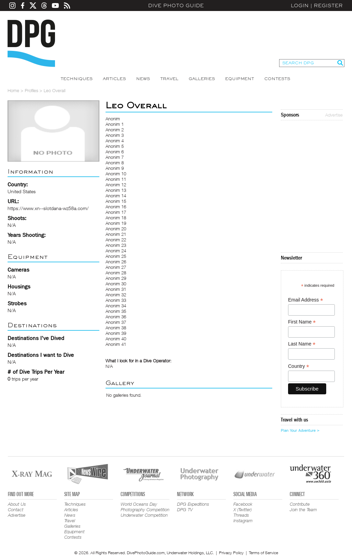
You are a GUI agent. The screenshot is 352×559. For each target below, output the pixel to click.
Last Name (302, 344)
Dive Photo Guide (176, 5)
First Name (302, 322)
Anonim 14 (116, 195)
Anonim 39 (116, 333)
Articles (114, 78)
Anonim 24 (116, 250)
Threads (241, 515)
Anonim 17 (116, 212)
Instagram (243, 520)
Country (298, 366)
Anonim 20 (116, 228)
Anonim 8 (115, 162)
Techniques (76, 78)
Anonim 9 (115, 168)
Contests (277, 78)
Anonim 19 (116, 223)
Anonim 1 (115, 124)
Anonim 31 (116, 289)
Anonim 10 (116, 173)
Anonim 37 (116, 322)
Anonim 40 (116, 338)
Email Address (305, 300)
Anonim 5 (115, 146)
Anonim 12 (116, 184)
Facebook (242, 504)
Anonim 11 (116, 179)
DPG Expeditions (193, 504)
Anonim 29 (116, 278)
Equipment (239, 78)
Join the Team (303, 509)
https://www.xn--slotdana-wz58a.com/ (48, 208)
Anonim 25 (116, 256)
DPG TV (185, 509)
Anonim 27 (116, 267)
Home (13, 90)
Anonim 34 (116, 305)
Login (300, 5)
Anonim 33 (116, 300)
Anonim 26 (116, 261)
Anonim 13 (116, 190)
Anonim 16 (116, 206)
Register (328, 5)
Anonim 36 (116, 316)
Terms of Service (263, 552)
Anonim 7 (115, 157)
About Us (17, 504)
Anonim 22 (116, 239)
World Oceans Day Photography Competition (145, 506)
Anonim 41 (116, 344)
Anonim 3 (115, 135)
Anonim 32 (116, 294)
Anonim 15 (116, 201)
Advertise (334, 115)
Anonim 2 (115, 129)
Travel (169, 78)
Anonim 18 (116, 217)
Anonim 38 (116, 327)
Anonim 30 (116, 283)
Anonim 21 (116, 234)
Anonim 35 (116, 311)
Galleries (202, 78)
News (143, 78)
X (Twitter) (242, 509)
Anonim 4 (115, 140)
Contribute (300, 504)
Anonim (113, 118)
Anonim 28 (116, 272)
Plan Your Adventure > (300, 430)
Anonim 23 (116, 245)
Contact (15, 509)
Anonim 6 (115, 151)
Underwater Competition (144, 515)
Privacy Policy (231, 552)
